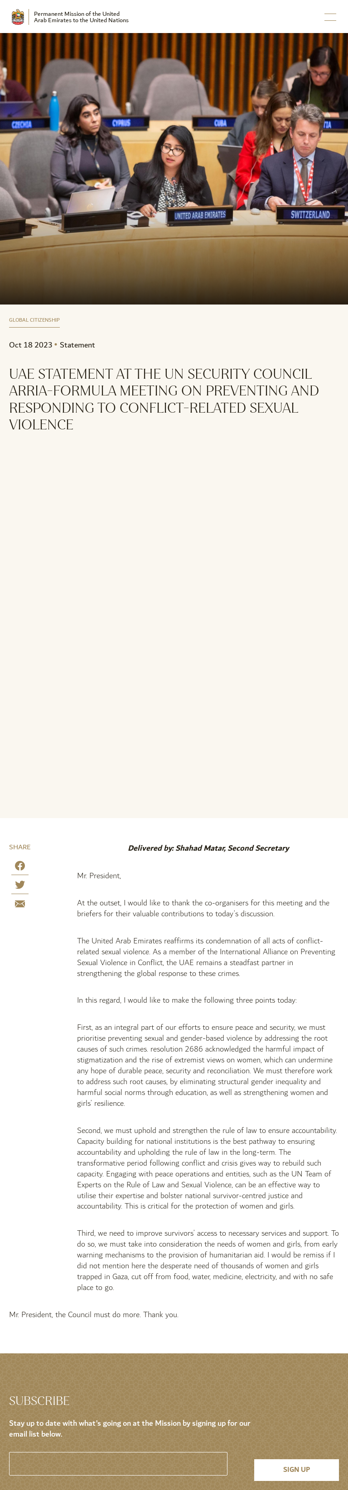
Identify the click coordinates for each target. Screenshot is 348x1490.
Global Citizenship (34, 320)
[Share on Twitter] (20, 887)
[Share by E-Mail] (20, 906)
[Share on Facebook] (20, 868)
